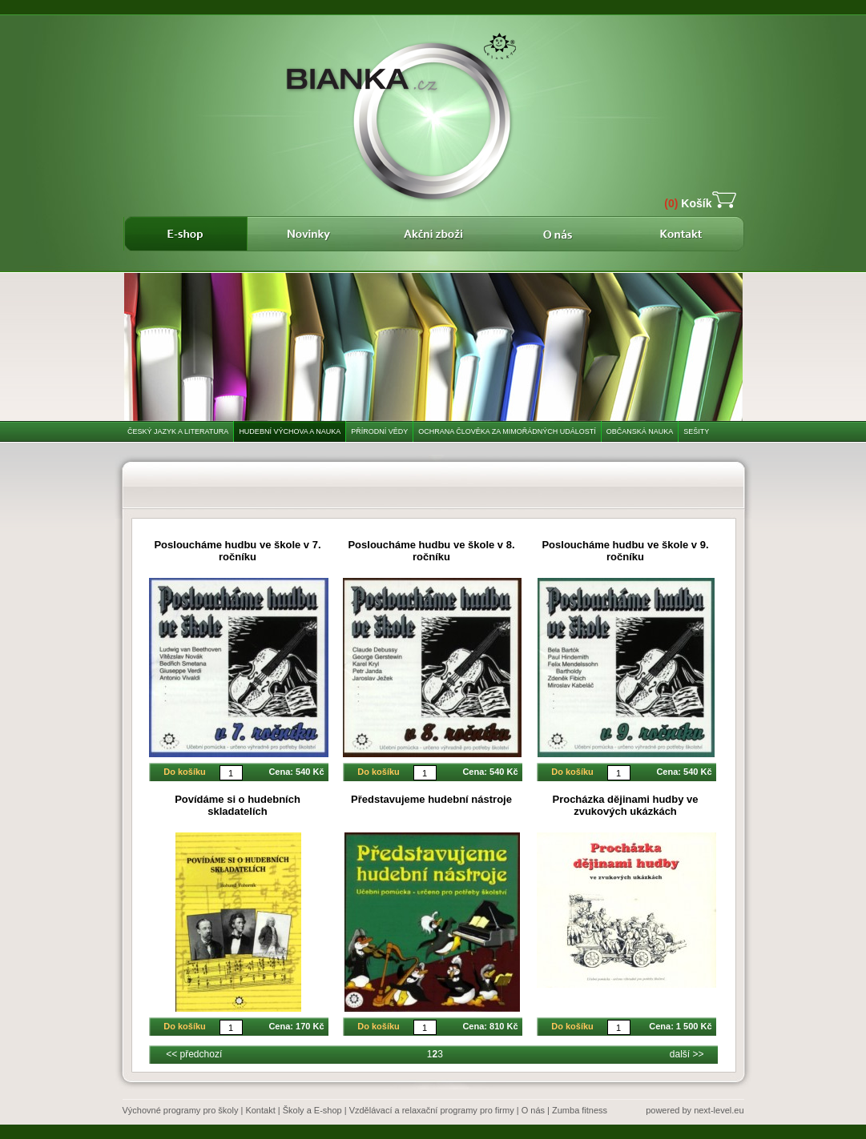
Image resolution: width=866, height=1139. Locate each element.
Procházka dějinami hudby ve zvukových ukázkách (625, 805)
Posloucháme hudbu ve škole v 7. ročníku (237, 551)
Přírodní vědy (379, 431)
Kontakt (260, 1110)
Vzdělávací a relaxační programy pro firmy (431, 1110)
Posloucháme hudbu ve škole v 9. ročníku (625, 551)
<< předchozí (194, 1054)
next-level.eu (718, 1110)
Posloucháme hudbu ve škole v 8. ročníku (431, 551)
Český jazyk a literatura (177, 431)
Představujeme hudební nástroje (431, 799)
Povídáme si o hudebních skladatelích (237, 805)
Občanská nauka (640, 431)
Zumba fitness (579, 1110)
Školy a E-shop (312, 1110)
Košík (687, 203)
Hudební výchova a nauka (289, 431)
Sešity (696, 431)
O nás (533, 1110)
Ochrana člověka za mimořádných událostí (507, 431)
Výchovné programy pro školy (181, 1110)
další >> (687, 1054)
